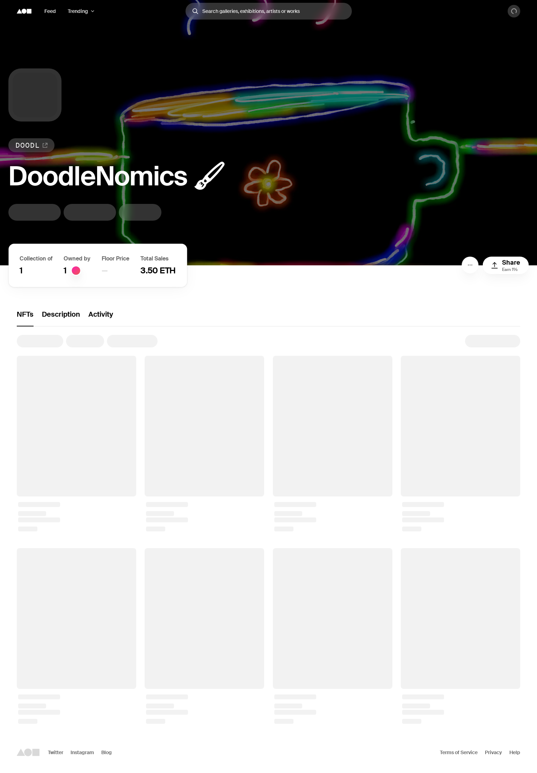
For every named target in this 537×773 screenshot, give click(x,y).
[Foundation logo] (24, 11)
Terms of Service (459, 752)
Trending (78, 11)
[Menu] (470, 265)
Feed (50, 11)
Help (514, 752)
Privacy (493, 752)
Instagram (82, 752)
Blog (106, 752)
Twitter (55, 752)
